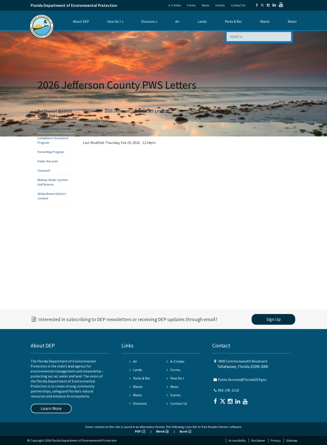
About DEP (81, 21)
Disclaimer (258, 440)
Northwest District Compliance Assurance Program (113, 96)
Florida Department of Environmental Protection (74, 5)
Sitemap (291, 440)
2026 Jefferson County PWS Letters (136, 110)
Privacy (276, 440)
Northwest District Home (54, 129)
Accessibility (237, 440)
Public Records (47, 161)
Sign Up (273, 319)
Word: (162, 431)
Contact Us (238, 5)
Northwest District (70, 96)
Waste (265, 21)
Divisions (148, 21)
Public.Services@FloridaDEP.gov (242, 379)
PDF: (140, 431)
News (205, 5)
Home (41, 96)
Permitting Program (50, 152)
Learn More (51, 408)
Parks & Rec (233, 21)
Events (220, 5)
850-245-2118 (228, 390)
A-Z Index (174, 5)
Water (292, 21)
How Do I (114, 21)
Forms (191, 5)
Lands (202, 21)
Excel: (185, 431)
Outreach (43, 170)
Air (177, 21)
